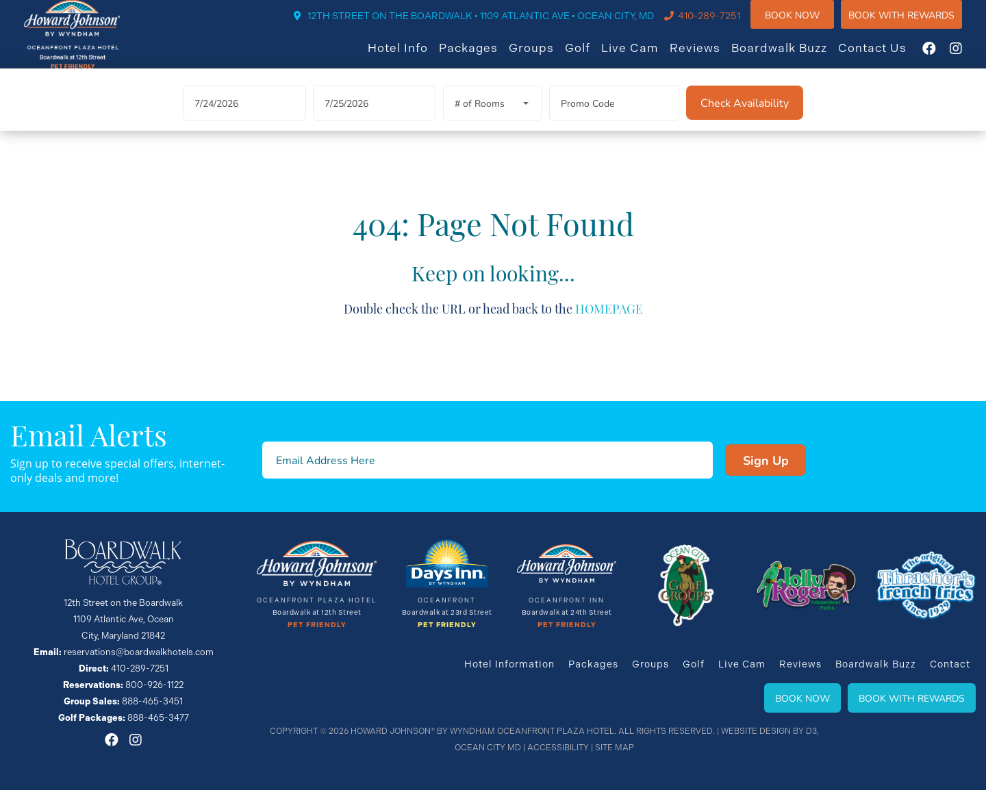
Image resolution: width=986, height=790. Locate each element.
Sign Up (766, 460)
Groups (545, 57)
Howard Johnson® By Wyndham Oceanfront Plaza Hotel (482, 731)
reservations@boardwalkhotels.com (139, 652)
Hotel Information (509, 664)
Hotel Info (411, 57)
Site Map (614, 747)
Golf (591, 57)
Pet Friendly (317, 625)
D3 (811, 731)
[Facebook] (943, 57)
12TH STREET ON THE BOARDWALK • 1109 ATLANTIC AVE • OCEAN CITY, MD (494, 25)
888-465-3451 (152, 701)
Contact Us (886, 57)
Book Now (806, 23)
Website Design (756, 731)
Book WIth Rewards (915, 23)
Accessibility (558, 747)
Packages (482, 57)
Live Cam (643, 57)
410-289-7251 (723, 25)
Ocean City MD (488, 747)
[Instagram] (969, 57)
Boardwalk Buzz (793, 57)
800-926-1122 (154, 685)
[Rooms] (492, 119)
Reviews (708, 57)
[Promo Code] (614, 119)
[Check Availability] (744, 119)
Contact (950, 664)
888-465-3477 (158, 718)
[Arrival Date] (244, 119)
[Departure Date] (374, 119)
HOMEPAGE (609, 323)
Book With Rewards (912, 697)
